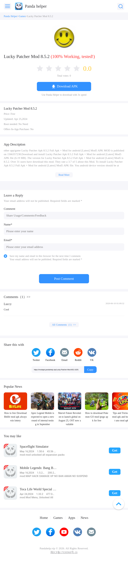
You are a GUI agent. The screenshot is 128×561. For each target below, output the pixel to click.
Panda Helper (10, 16)
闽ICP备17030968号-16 (63, 552)
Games (22, 16)
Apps (71, 517)
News (84, 517)
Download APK (67, 86)
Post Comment (64, 279)
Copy (90, 369)
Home (44, 517)
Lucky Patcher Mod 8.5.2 (40, 16)
